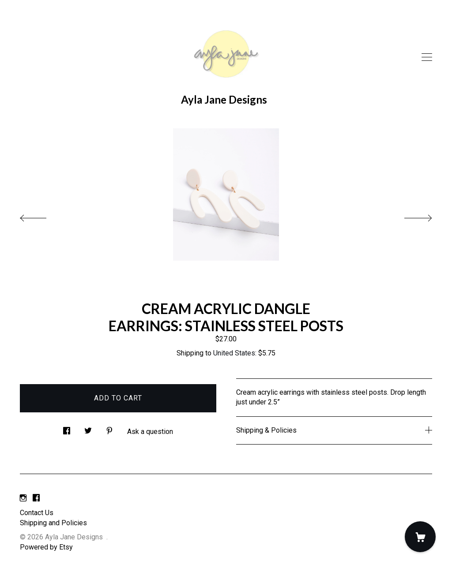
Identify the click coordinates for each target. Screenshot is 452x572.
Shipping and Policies (53, 523)
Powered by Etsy (46, 547)
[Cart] (420, 536)
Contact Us (36, 512)
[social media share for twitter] (88, 428)
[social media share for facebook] (66, 428)
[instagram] (23, 498)
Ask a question (150, 431)
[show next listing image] (410, 216)
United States (234, 353)
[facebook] (36, 498)
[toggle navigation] (427, 57)
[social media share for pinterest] (109, 428)
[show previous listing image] (42, 216)
